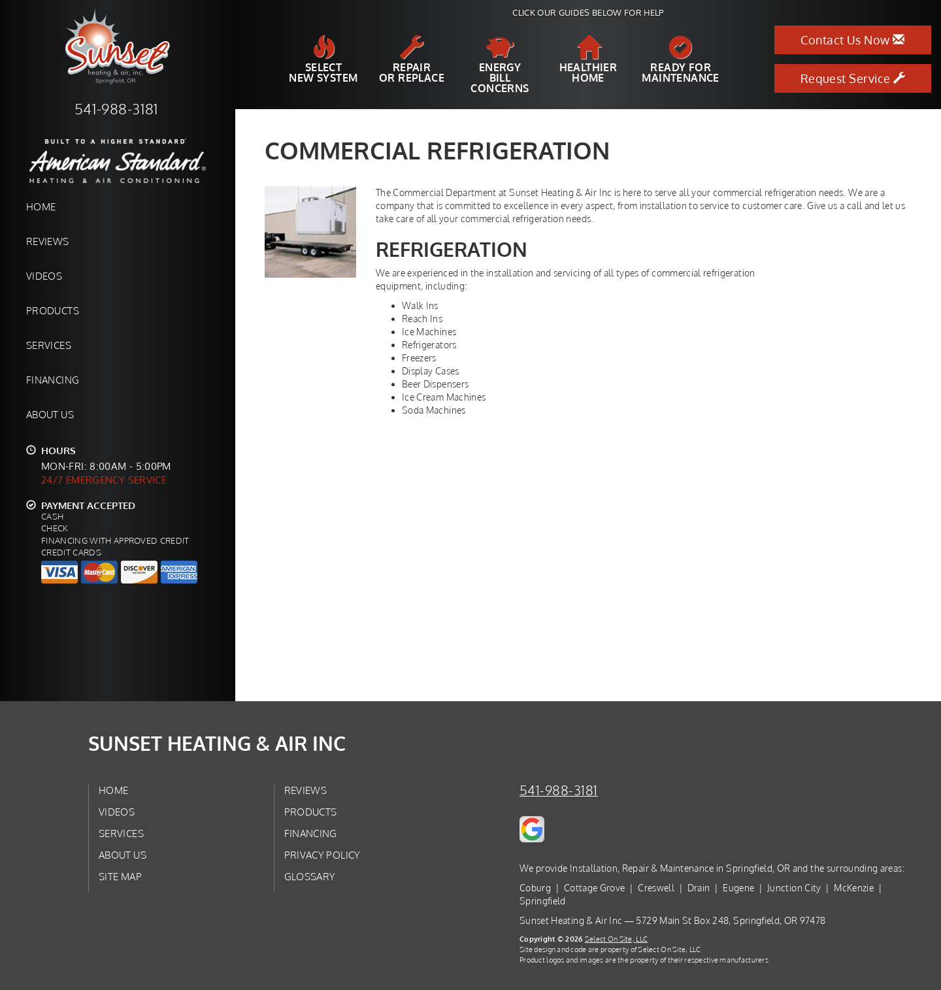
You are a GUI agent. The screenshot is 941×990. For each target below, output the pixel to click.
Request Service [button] (853, 78)
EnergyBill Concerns (499, 64)
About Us (50, 414)
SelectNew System (323, 59)
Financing (52, 380)
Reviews (47, 241)
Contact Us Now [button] (852, 40)
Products (52, 310)
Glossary (310, 876)
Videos (44, 276)
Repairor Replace (411, 59)
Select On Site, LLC (616, 939)
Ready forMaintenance (680, 59)
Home (41, 206)
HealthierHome (588, 59)
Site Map (120, 876)
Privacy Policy (322, 855)
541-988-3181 (559, 790)
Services (48, 345)
